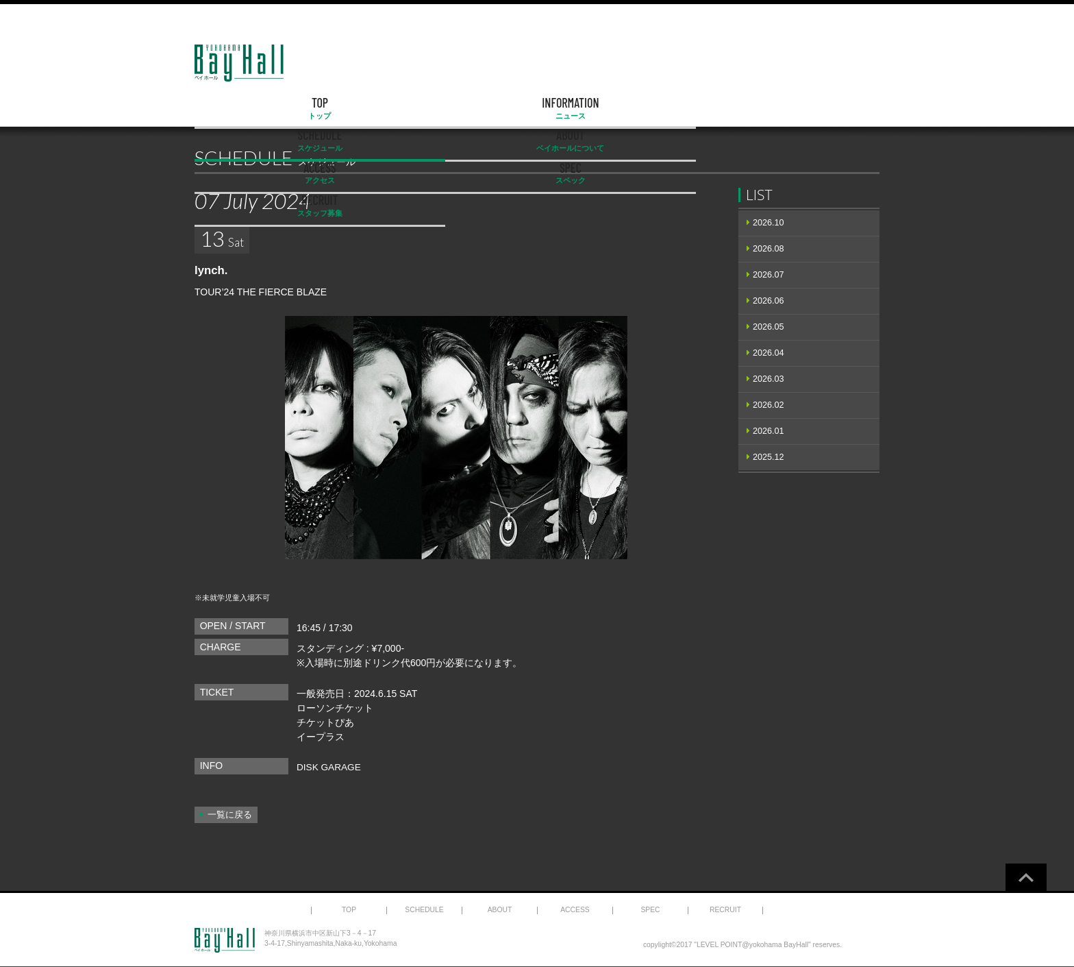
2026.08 (768, 249)
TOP (243, 108)
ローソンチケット (335, 707)
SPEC (733, 108)
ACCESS (635, 108)
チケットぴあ (325, 722)
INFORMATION (341, 108)
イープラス (321, 736)
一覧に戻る (230, 815)
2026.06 (768, 301)
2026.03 (768, 379)
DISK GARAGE (329, 766)
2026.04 (768, 353)
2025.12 (768, 457)
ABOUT (537, 108)
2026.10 (768, 223)
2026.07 (768, 275)
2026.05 (768, 327)
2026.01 (768, 431)
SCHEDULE (439, 108)
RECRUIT (830, 108)
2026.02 (768, 405)
